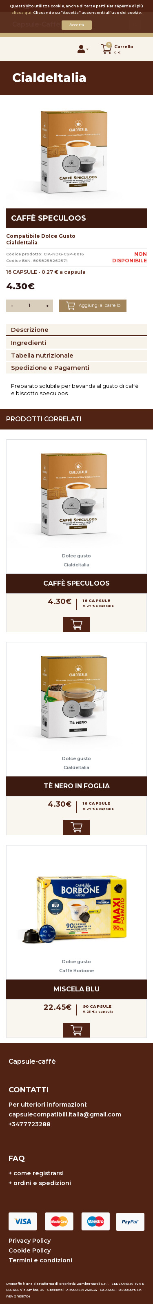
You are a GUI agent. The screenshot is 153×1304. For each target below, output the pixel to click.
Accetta (76, 24)
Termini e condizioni (40, 1260)
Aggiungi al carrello (93, 306)
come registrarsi (38, 1173)
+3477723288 (30, 1124)
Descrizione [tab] (30, 329)
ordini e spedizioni (42, 1183)
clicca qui (21, 12)
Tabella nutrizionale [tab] (42, 355)
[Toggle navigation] (21, 48)
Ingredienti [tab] (28, 343)
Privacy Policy (30, 1240)
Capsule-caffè (32, 1061)
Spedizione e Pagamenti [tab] (50, 367)
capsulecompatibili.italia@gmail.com (65, 1114)
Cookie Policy (30, 1250)
